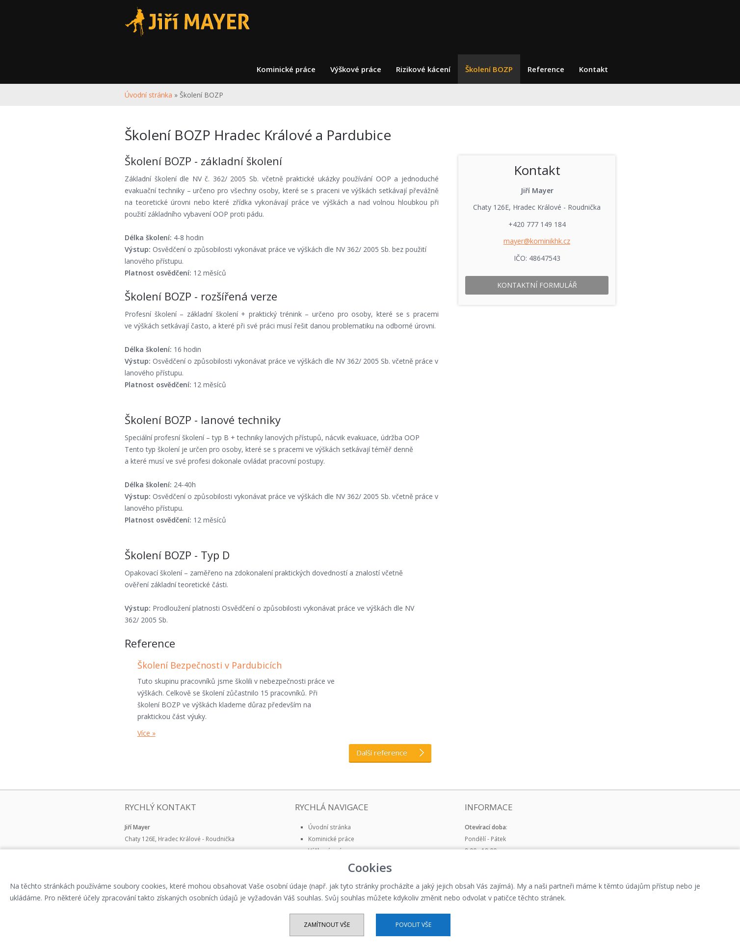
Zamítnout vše (327, 925)
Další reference (390, 752)
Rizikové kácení (423, 69)
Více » (146, 733)
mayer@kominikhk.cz (536, 241)
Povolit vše (413, 925)
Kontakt (593, 69)
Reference (546, 69)
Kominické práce (286, 69)
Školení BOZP (489, 69)
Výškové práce (355, 69)
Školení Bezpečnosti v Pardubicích (209, 665)
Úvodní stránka (148, 95)
